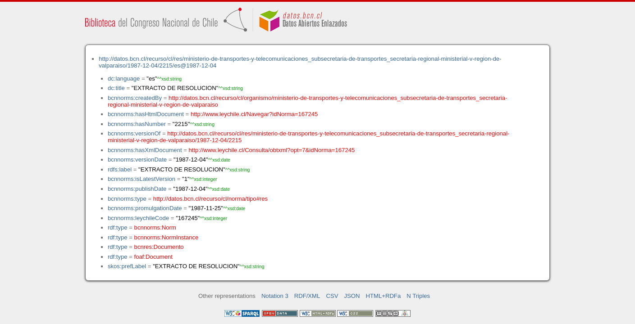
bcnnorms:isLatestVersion (141, 179)
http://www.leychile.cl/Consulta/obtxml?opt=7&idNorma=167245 (272, 150)
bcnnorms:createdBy (135, 97)
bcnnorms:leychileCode (138, 218)
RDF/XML (307, 295)
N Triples (418, 295)
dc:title (116, 88)
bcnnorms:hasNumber (137, 124)
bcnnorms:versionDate (137, 159)
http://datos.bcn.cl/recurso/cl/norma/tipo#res (210, 198)
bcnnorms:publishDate (137, 188)
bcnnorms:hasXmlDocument (145, 150)
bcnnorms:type (127, 198)
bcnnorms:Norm (155, 227)
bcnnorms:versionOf (134, 133)
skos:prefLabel (127, 266)
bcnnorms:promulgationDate (145, 208)
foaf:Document (153, 256)
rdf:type (118, 227)
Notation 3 (274, 295)
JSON (352, 295)
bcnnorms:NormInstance (166, 237)
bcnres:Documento (159, 246)
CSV (332, 295)
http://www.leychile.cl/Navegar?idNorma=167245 (254, 114)
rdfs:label (120, 169)
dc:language (124, 78)
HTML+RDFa (383, 295)
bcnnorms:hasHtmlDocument (146, 114)
